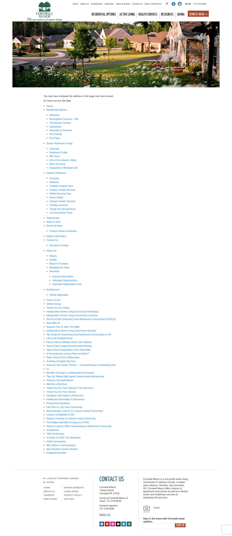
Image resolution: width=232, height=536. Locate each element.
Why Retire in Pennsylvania (60, 445)
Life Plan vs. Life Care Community (64, 407)
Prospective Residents (58, 403)
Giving (50, 482)
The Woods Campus (60, 123)
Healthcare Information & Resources (65, 399)
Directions (109, 4)
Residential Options (56, 110)
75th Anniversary (55, 434)
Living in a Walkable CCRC (60, 414)
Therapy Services (58, 205)
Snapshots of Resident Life (63, 168)
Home (75, 4)
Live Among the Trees (60, 212)
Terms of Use (53, 300)
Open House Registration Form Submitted (68, 350)
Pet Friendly (55, 134)
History (53, 256)
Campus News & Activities (63, 231)
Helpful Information (56, 236)
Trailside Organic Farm (61, 186)
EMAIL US (104, 514)
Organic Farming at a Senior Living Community (71, 418)
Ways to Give (53, 222)
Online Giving (53, 304)
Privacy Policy (73, 495)
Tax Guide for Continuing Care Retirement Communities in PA (78, 334)
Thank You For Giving (57, 307)
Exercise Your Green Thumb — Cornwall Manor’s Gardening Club (80, 365)
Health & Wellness (56, 173)
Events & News (54, 225)
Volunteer (54, 271)
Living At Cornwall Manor (62, 478)
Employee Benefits (56, 453)
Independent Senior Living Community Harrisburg (72, 311)
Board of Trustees (58, 263)
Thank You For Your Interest (61, 392)
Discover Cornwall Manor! (60, 380)
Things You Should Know (62, 209)
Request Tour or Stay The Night (63, 327)
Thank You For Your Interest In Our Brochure (69, 388)
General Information (62, 276)
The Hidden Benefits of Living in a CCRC (67, 422)
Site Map (69, 499)
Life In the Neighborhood (59, 338)
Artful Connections (56, 441)
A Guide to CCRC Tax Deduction (63, 437)
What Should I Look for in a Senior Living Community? (75, 411)
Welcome (54, 115)
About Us (84, 4)
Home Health (56, 197)
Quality (53, 260)
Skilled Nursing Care (60, 193)
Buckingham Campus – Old (63, 119)
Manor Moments (74, 487)
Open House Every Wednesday (63, 357)
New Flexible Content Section (62, 449)
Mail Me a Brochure (56, 384)
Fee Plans (54, 138)
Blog (188, 4)
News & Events (123, 4)
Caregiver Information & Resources (64, 395)
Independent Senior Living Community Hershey (71, 330)
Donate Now (196, 14)
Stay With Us (53, 323)
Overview (54, 148)
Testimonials (52, 218)
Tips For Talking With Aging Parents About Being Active (75, 376)
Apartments (55, 126)
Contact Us (137, 4)
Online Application (58, 295)
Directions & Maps (59, 245)
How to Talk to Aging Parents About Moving (69, 346)
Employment (97, 4)
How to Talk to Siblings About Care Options (69, 342)
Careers (49, 495)
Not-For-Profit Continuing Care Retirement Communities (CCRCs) (81, 319)
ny (47, 369)
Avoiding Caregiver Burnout (60, 361)
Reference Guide (58, 152)
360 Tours (54, 156)
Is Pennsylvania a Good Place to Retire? (67, 353)
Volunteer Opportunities (64, 280)
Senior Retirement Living (59, 143)
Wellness (54, 182)
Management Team (59, 267)
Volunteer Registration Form (67, 284)
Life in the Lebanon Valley (62, 160)
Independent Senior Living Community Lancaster (72, 315)
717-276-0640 (199, 4)
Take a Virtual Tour (152, 4)
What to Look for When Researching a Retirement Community (78, 426)
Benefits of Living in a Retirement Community (70, 372)
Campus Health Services (62, 190)
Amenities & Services (60, 130)
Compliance (52, 430)
